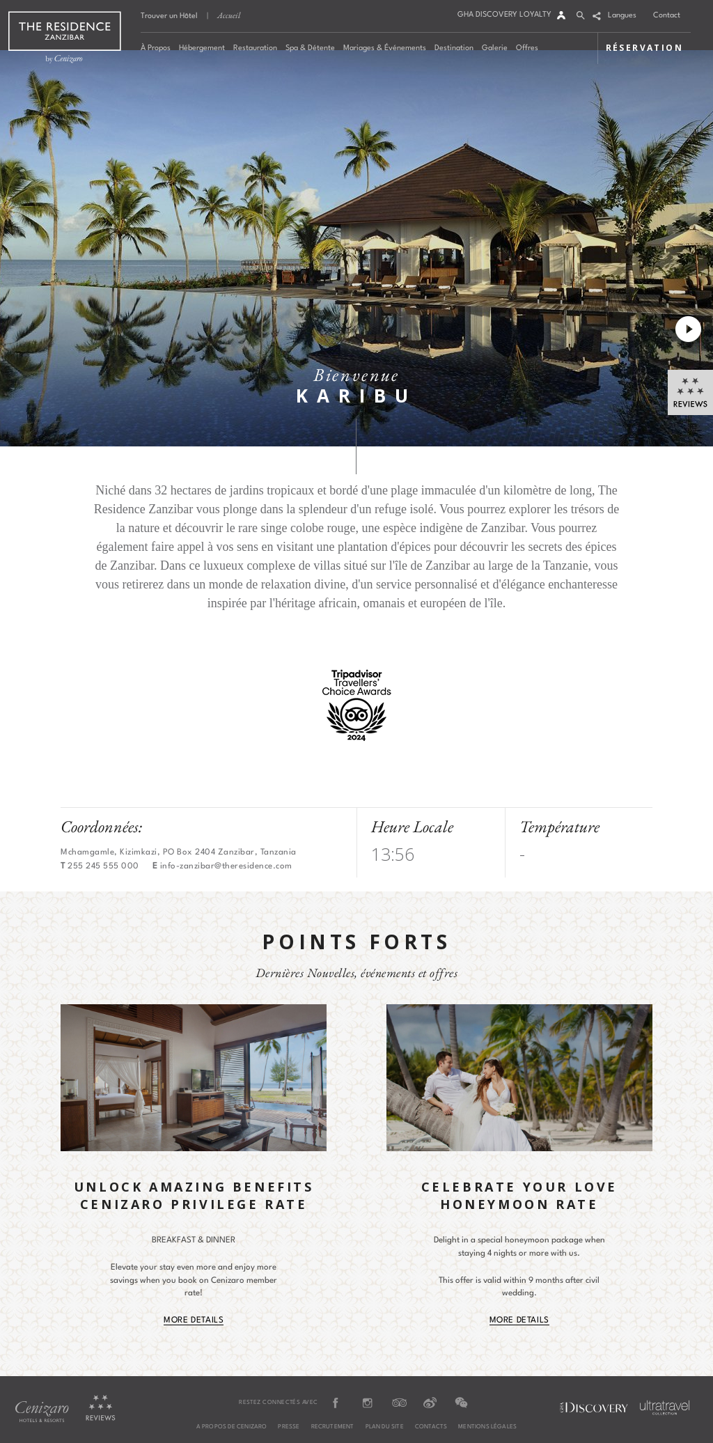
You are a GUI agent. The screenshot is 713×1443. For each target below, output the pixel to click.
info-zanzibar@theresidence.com (226, 866)
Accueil (228, 15)
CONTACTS (431, 1427)
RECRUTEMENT (332, 1427)
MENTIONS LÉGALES (487, 1427)
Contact (666, 16)
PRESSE (288, 1427)
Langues (622, 16)
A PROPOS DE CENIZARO (231, 1427)
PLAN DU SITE (385, 1427)
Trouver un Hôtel (169, 16)
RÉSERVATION (644, 48)
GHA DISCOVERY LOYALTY (504, 15)
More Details (194, 1320)
